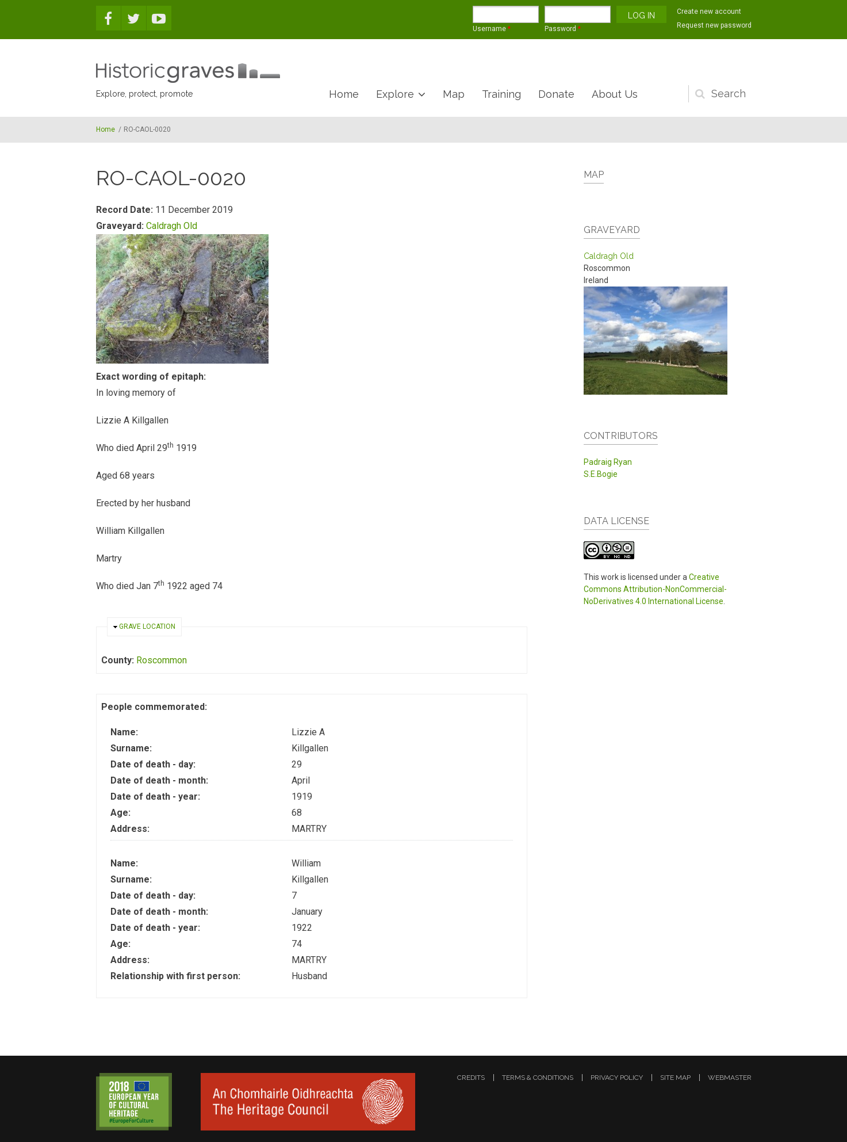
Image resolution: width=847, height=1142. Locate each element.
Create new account (709, 11)
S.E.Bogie (601, 474)
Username (492, 29)
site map (675, 1077)
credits (471, 1077)
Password (563, 29)
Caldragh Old (171, 225)
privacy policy (617, 1077)
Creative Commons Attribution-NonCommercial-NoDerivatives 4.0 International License (655, 589)
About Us (615, 94)
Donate (556, 94)
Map (454, 94)
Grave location (147, 626)
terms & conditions (537, 1077)
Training (501, 94)
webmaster (730, 1077)
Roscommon (161, 660)
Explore (395, 94)
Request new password (714, 25)
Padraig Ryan (608, 462)
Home (344, 94)
